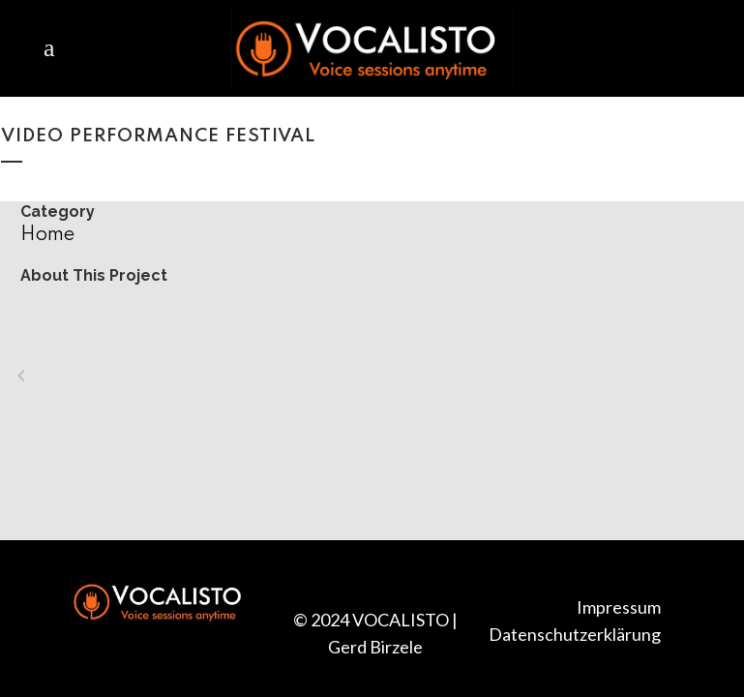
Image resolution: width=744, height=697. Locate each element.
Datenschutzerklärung (575, 634)
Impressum (619, 607)
